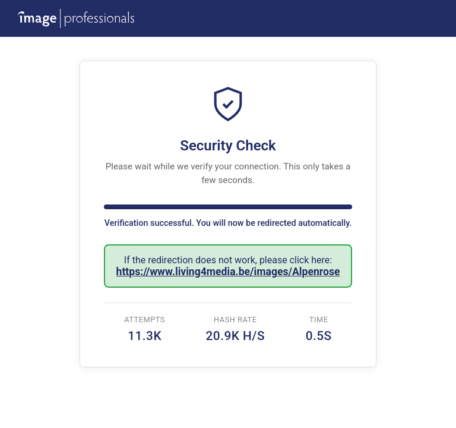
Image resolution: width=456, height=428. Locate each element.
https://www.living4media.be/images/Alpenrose (228, 272)
